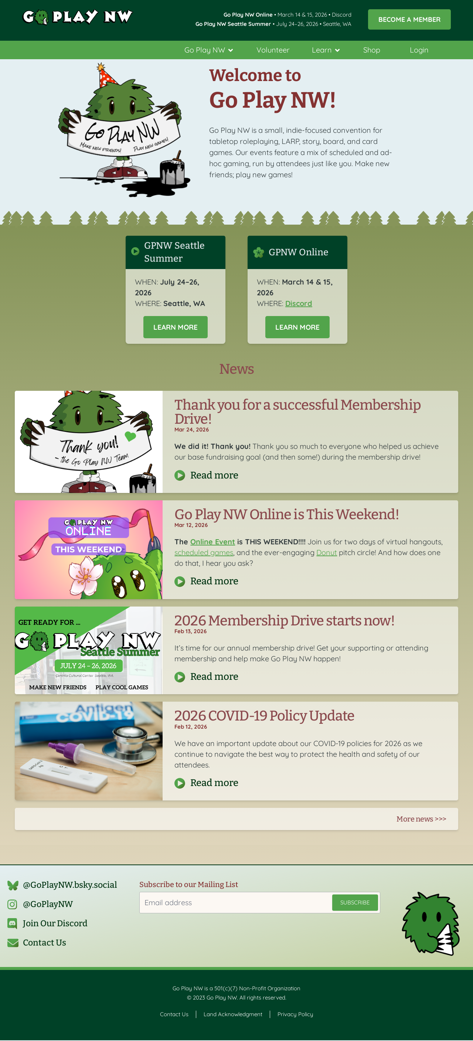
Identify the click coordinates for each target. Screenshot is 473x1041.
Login (419, 49)
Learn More (175, 327)
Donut (326, 553)
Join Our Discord (55, 924)
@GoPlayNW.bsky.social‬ (70, 886)
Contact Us (44, 943)
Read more (214, 475)
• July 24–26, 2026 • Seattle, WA (273, 23)
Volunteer (273, 49)
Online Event (212, 542)
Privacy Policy (295, 1014)
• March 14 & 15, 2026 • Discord (287, 14)
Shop (371, 49)
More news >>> (421, 819)
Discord (298, 303)
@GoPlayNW (48, 905)
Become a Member (409, 19)
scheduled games (203, 553)
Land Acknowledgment (233, 1014)
